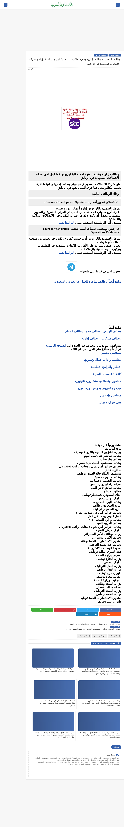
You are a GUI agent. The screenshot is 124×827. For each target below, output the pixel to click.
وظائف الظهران (20, 162)
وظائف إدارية (114, 55)
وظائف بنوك (22, 69)
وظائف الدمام (74, 331)
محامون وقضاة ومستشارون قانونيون (98, 381)
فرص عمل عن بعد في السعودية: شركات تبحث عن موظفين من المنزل (16, 217)
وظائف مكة (22, 150)
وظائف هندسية (21, 97)
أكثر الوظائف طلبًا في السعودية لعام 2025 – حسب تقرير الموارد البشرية (16, 201)
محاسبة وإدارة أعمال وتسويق (102, 359)
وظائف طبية (22, 105)
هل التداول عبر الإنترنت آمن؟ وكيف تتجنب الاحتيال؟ (17, 264)
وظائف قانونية (21, 118)
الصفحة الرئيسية (55, 345)
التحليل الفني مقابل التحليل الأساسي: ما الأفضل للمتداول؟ (16, 258)
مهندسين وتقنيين (110, 352)
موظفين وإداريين (110, 395)
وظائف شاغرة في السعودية (97, 824)
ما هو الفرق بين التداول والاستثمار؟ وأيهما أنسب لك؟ (17, 240)
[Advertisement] (62, 31)
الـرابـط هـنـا (66, 222)
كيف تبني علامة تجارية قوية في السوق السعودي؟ (16, 304)
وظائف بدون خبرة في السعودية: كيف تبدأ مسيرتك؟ (16, 224)
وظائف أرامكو (21, 65)
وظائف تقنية (22, 101)
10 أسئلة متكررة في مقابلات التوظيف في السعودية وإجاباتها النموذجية (16, 187)
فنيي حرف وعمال (110, 402)
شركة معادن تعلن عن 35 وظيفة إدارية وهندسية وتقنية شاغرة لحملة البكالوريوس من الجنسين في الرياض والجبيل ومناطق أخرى (50, 696)
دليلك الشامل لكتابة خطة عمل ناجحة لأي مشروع (16, 298)
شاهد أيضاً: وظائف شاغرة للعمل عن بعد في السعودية (87, 281)
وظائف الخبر (21, 146)
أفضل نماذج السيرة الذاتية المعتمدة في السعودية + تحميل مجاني (16, 209)
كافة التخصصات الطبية (107, 374)
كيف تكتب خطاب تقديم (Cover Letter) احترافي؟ (16, 194)
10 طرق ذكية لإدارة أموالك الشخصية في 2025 (17, 280)
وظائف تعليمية (21, 114)
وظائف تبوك (22, 167)
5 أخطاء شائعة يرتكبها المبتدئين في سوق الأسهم (16, 252)
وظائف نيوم (22, 77)
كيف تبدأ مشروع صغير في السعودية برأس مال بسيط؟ (17, 286)
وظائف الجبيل (21, 158)
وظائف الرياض (101, 55)
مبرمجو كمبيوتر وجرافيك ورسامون (99, 388)
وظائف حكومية (21, 73)
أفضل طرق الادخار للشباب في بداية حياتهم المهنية (16, 292)
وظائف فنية (22, 109)
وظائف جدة (93, 331)
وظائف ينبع (22, 171)
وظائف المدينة (21, 154)
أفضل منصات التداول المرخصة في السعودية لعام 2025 (15, 246)
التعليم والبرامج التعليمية (106, 367)
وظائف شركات (111, 338)
